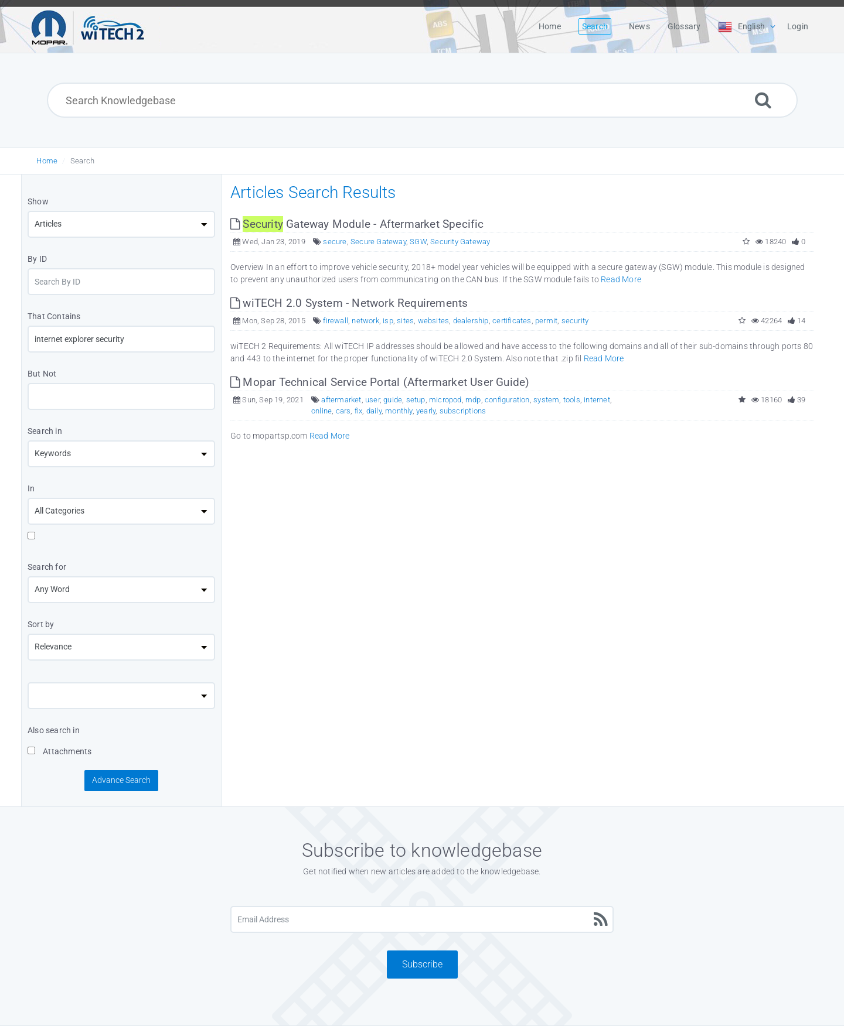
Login (797, 26)
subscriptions (463, 410)
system (546, 399)
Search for (47, 567)
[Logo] (88, 26)
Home (46, 160)
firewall (335, 320)
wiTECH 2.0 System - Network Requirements (349, 303)
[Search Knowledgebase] (422, 100)
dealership (471, 320)
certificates (511, 320)
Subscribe (422, 964)
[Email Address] (422, 919)
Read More (621, 279)
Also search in (54, 730)
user (372, 399)
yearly (425, 410)
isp (388, 320)
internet (597, 399)
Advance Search (121, 780)
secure (334, 241)
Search (82, 160)
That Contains (54, 316)
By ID (37, 259)
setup (416, 399)
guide (392, 399)
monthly (398, 410)
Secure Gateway (378, 241)
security (575, 320)
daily (374, 410)
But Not (42, 373)
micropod (445, 399)
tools (571, 399)
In (31, 488)
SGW (418, 241)
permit (546, 320)
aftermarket (341, 399)
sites (405, 320)
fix (359, 410)
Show (38, 201)
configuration (507, 399)
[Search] (763, 100)
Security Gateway (460, 241)
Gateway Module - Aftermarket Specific (357, 224)
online (321, 410)
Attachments (59, 751)
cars (343, 410)
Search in (45, 431)
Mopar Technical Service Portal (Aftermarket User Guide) (379, 382)
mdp (473, 399)
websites (434, 320)
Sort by (41, 624)
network (365, 320)
